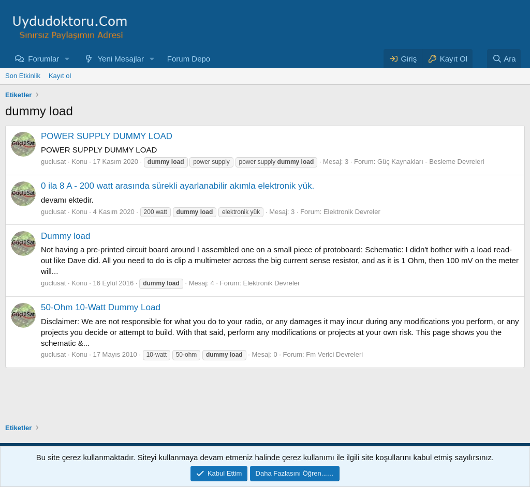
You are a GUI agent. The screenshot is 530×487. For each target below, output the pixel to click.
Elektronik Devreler (351, 212)
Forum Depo (188, 58)
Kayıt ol (60, 76)
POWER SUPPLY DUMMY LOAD (106, 136)
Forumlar (43, 58)
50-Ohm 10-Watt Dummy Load (100, 307)
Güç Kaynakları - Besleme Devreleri (430, 161)
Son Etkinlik (22, 76)
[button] (67, 58)
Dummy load (65, 236)
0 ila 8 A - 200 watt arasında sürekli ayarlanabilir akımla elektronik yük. (177, 186)
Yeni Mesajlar (120, 58)
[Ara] (504, 58)
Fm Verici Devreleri (334, 354)
